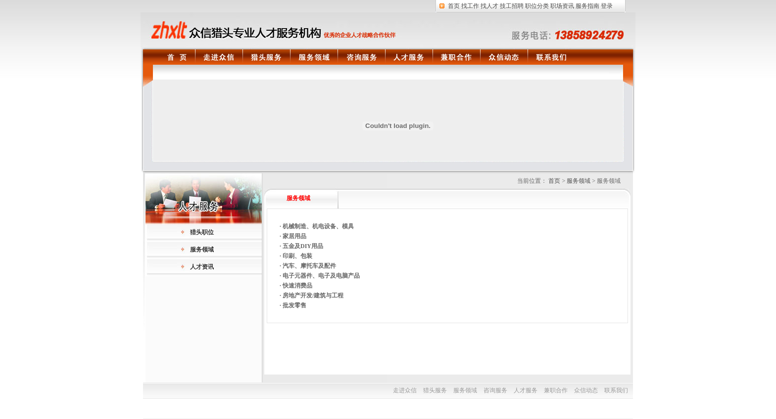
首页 (454, 5)
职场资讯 (562, 5)
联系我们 (551, 59)
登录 (607, 5)
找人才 (489, 5)
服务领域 (314, 59)
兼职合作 (456, 59)
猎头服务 (266, 59)
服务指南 (587, 5)
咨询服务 (361, 59)
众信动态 (504, 59)
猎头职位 (202, 232)
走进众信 (218, 59)
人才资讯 (202, 266)
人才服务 (409, 59)
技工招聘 (512, 5)
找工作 (470, 5)
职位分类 (537, 5)
